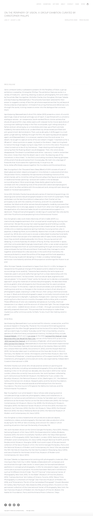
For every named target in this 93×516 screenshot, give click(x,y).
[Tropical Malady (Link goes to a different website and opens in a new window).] (10, 336)
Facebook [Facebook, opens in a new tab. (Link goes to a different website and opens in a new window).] (5, 505)
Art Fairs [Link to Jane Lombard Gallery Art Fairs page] (56, 4)
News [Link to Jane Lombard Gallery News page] (77, 4)
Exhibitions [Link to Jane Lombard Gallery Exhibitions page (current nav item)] (47, 4)
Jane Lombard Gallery (16, 4)
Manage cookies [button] (30, 510)
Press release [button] (84, 20)
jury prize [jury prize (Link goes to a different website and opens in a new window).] (31, 336)
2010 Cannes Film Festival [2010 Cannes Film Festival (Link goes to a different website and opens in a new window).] (15, 341)
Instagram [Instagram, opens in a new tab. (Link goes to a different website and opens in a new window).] (10, 505)
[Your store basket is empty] (88, 4)
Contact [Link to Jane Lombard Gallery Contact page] (70, 4)
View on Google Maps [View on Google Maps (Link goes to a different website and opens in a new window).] (18, 505)
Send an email (14, 505)
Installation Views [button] (71, 20)
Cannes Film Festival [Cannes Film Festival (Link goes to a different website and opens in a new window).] (53, 336)
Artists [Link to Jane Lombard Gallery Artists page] (39, 4)
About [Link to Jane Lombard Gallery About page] (63, 4)
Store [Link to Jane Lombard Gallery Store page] (83, 4)
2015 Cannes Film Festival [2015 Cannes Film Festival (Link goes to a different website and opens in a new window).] (14, 344)
